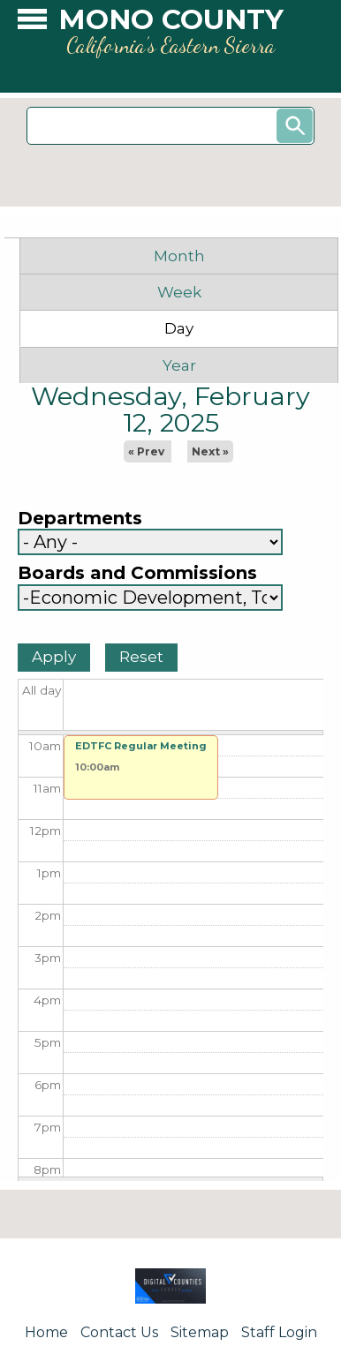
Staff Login (279, 1332)
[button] (32, 23)
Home (46, 1332)
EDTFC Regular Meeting (141, 746)
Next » (210, 451)
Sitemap (199, 1332)
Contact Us (119, 1332)
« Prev (146, 451)
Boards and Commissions (137, 573)
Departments (80, 518)
